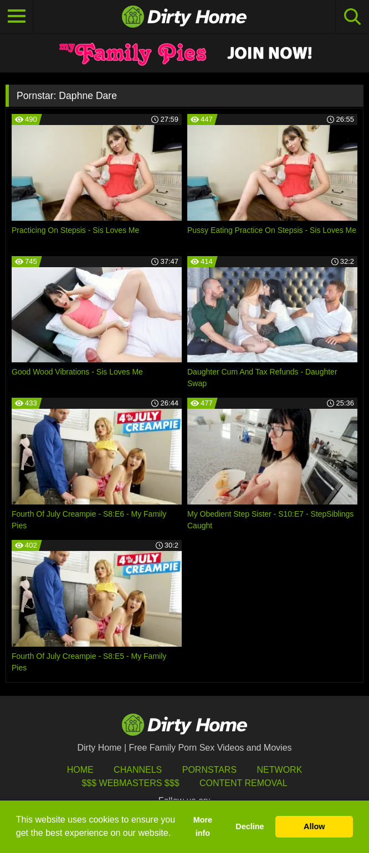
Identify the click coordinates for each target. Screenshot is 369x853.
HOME (80, 769)
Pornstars (209, 769)
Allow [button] (314, 826)
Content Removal (243, 783)
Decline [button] (249, 826)
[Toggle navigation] (16, 16)
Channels (138, 769)
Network (280, 769)
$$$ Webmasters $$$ (130, 783)
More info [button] (202, 826)
